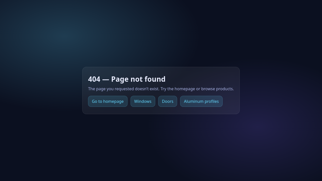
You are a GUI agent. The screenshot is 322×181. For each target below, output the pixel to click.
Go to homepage (108, 101)
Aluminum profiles (201, 101)
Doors (167, 101)
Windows (142, 101)
